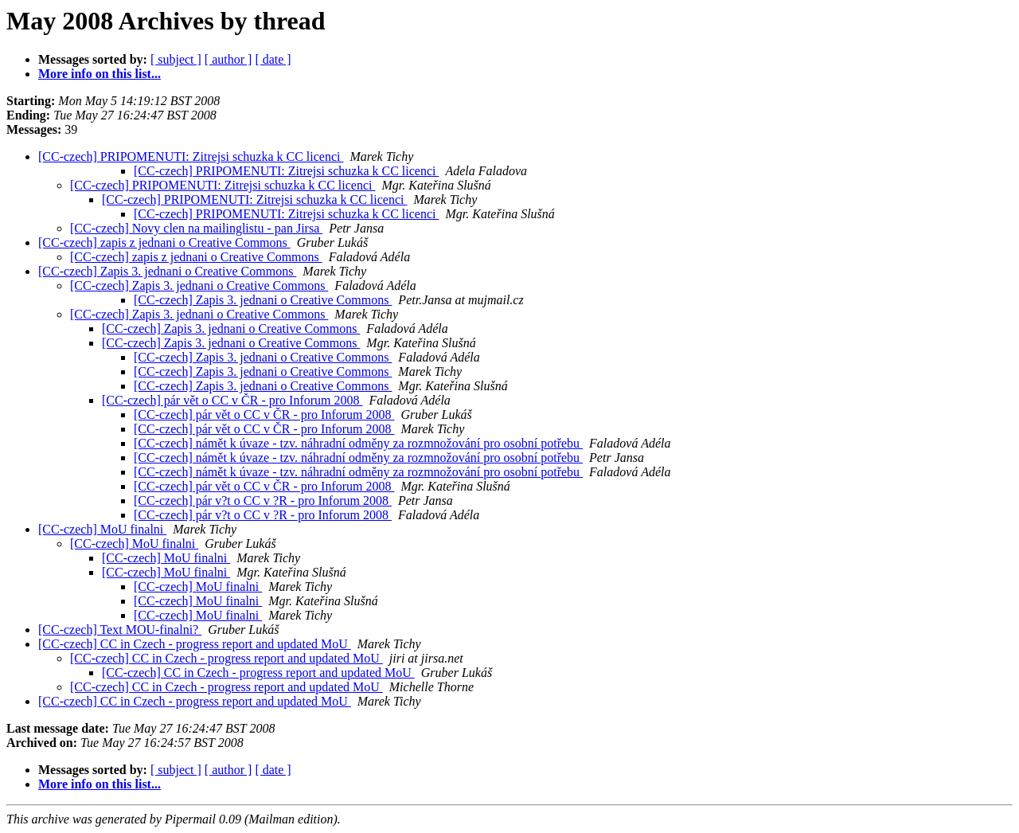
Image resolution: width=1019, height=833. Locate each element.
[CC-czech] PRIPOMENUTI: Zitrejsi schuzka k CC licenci (190, 156)
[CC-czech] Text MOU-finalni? (119, 629)
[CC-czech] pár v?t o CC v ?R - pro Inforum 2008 (263, 500)
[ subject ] (175, 59)
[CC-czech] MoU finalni (102, 529)
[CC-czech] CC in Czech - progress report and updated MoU (194, 644)
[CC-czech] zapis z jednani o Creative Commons (164, 242)
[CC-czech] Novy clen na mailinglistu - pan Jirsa (196, 228)
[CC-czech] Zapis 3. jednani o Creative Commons (167, 271)
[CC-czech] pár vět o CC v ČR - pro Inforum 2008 (232, 400)
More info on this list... (99, 73)
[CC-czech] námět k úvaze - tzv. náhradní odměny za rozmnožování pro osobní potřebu (358, 443)
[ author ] (228, 59)
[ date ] (273, 59)
